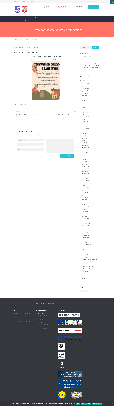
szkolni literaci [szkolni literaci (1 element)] (83, 291)
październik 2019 (86, 199)
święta (83, 278)
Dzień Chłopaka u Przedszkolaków (66, 114)
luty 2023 (84, 114)
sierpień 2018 (85, 225)
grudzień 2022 (85, 119)
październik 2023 (86, 95)
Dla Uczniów (78, 17)
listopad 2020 (85, 176)
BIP (38, 20)
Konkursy (84, 264)
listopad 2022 (85, 121)
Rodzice (84, 273)
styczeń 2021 (85, 171)
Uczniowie (84, 283)
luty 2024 (84, 86)
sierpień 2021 (85, 157)
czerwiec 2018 (86, 228)
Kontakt (44, 20)
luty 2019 (84, 213)
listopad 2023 (85, 93)
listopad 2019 (85, 197)
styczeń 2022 (85, 145)
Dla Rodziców (89, 17)
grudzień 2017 (85, 239)
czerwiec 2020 (86, 183)
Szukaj (95, 47)
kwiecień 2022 (85, 138)
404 (83, 252)
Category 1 (85, 257)
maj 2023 (84, 107)
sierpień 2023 (85, 100)
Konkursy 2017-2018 (87, 266)
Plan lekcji (69, 20)
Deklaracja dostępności (27, 20)
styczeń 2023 (85, 117)
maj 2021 (84, 161)
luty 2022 (84, 143)
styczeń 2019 (85, 216)
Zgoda (78, 403)
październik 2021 (86, 152)
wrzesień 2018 (86, 223)
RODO (15, 20)
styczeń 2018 (85, 237)
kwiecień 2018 (85, 232)
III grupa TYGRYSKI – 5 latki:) (89, 259)
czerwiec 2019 (86, 206)
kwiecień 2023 (85, 109)
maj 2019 (84, 209)
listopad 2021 (85, 150)
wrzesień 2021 (86, 154)
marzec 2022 (85, 140)
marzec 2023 (85, 112)
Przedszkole (51, 17)
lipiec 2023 (85, 102)
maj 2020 (84, 185)
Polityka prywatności (97, 403)
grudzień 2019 (85, 195)
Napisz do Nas (93, 7)
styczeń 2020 (85, 192)
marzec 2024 (85, 83)
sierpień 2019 (85, 204)
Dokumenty (68, 17)
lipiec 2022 (85, 131)
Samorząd (84, 276)
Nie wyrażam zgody (86, 403)
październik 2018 (86, 221)
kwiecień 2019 (85, 211)
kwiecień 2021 (85, 164)
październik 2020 (86, 178)
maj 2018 (84, 230)
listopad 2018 (85, 218)
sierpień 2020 (85, 180)
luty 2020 (84, 190)
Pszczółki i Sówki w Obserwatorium (91, 65)
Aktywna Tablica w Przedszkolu (90, 67)
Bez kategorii (85, 254)
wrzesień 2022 (86, 126)
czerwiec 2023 (86, 105)
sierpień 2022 (85, 128)
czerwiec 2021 (86, 159)
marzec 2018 (85, 235)
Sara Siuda (36, 47)
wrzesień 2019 (86, 202)
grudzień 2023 (85, 91)
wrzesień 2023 (86, 98)
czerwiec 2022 (86, 133)
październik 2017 (86, 244)
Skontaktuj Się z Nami (46, 304)
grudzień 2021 (85, 147)
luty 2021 (84, 169)
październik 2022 (86, 124)
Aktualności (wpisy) (26, 17)
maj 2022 (84, 135)
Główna (16, 17)
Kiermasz (84, 261)
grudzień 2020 (85, 173)
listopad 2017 (85, 242)
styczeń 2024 (85, 88)
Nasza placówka (39, 17)
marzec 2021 (85, 166)
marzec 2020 (85, 187)
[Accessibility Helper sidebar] (112, 2)
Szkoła (59, 17)
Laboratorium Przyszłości (56, 20)
